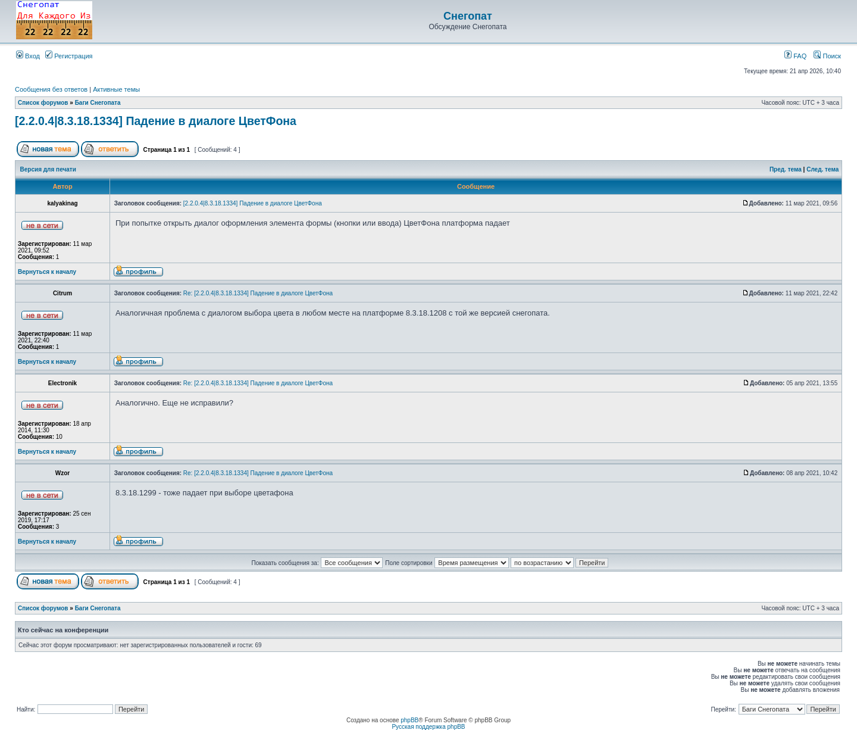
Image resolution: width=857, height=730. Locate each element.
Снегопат (467, 16)
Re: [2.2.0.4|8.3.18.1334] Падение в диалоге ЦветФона (258, 293)
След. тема (822, 169)
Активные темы (116, 89)
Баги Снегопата (98, 102)
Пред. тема (786, 169)
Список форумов (43, 102)
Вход (28, 56)
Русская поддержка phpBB (428, 726)
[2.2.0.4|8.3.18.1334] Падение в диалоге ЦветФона (155, 120)
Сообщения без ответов (51, 89)
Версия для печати (48, 169)
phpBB (409, 720)
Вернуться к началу (47, 272)
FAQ (795, 56)
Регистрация (68, 56)
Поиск (827, 56)
